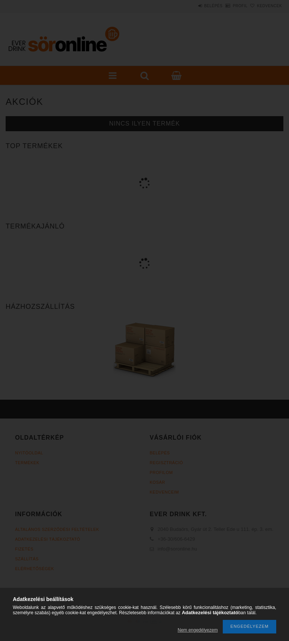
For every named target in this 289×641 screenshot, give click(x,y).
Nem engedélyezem (198, 630)
